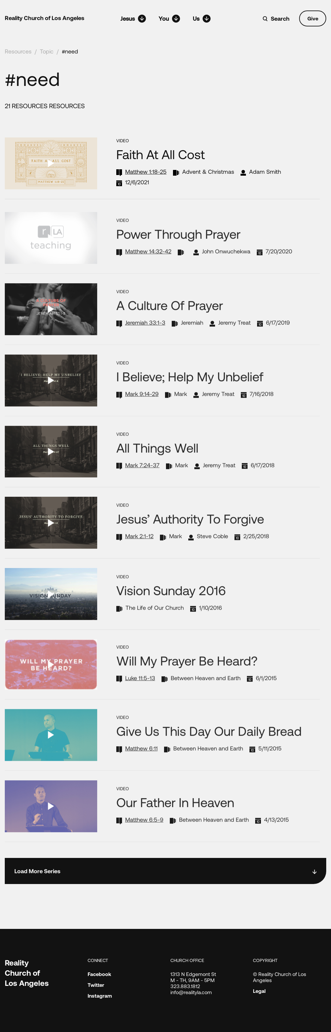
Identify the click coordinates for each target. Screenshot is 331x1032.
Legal (259, 991)
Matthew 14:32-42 (148, 267)
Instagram (100, 996)
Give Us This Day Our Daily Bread (209, 747)
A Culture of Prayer (169, 321)
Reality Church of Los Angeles (44, 17)
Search (280, 18)
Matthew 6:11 (141, 764)
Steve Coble (212, 552)
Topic (47, 51)
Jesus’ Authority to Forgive (190, 535)
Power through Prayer (178, 250)
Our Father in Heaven (175, 818)
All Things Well (157, 463)
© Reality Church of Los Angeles (279, 977)
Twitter (96, 985)
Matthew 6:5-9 (144, 835)
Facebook (99, 974)
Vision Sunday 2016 (171, 606)
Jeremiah (192, 338)
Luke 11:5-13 (140, 694)
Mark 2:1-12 (139, 552)
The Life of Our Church (155, 624)
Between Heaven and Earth (206, 694)
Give (312, 18)
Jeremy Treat (234, 338)
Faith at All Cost (160, 154)
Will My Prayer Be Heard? (187, 676)
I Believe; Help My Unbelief (189, 392)
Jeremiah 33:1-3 (145, 338)
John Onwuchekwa (226, 267)
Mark (180, 409)
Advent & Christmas (208, 171)
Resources (18, 51)
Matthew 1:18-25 (146, 171)
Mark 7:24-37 (142, 481)
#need (70, 51)
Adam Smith (265, 171)
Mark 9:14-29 (142, 409)
